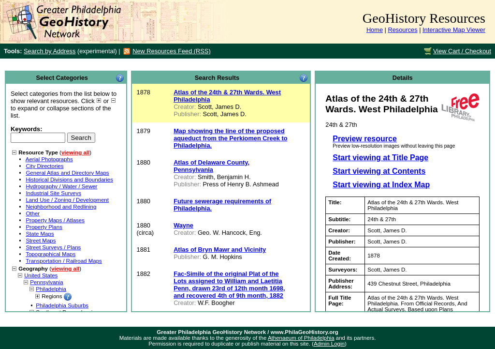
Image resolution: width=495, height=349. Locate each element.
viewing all (75, 152)
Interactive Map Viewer (453, 29)
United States (41, 275)
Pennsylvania (46, 282)
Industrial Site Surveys (53, 193)
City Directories (44, 166)
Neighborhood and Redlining (61, 207)
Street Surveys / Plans (53, 247)
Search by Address (49, 51)
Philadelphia (51, 289)
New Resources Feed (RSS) (171, 51)
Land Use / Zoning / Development (67, 200)
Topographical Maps (50, 254)
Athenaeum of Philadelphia (301, 338)
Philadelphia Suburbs (62, 305)
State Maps (40, 234)
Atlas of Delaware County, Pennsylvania (211, 166)
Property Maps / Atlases (55, 220)
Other (33, 213)
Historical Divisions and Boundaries (69, 179)
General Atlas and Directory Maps (67, 173)
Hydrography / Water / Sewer (61, 186)
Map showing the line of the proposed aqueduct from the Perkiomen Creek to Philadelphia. (230, 138)
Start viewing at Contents (379, 171)
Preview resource (365, 139)
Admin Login (329, 344)
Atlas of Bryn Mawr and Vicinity (220, 249)
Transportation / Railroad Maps (64, 261)
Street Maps (41, 240)
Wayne (183, 225)
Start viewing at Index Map (381, 185)
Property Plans (44, 227)
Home (374, 29)
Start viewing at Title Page (380, 157)
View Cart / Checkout (462, 51)
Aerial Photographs (49, 159)
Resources (402, 29)
